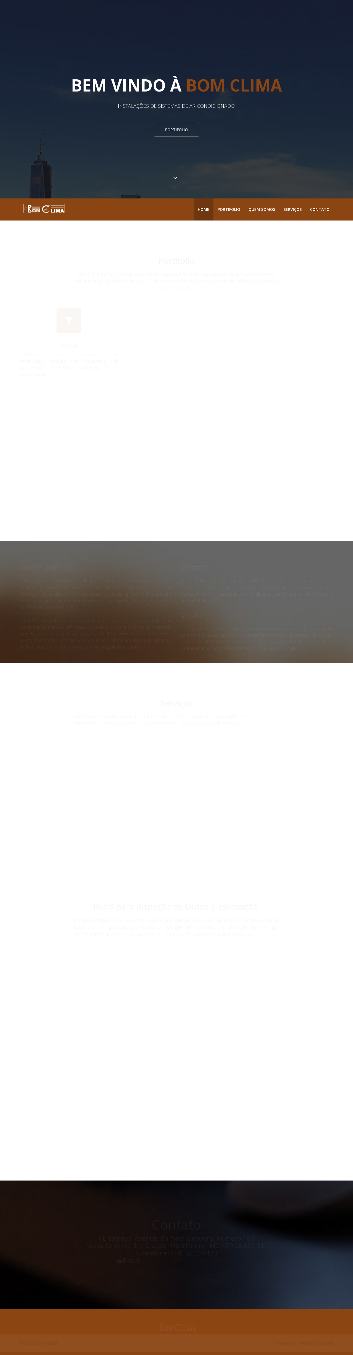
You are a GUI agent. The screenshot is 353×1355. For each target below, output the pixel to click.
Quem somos (261, 209)
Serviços (293, 209)
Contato (320, 209)
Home (203, 209)
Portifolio (176, 129)
